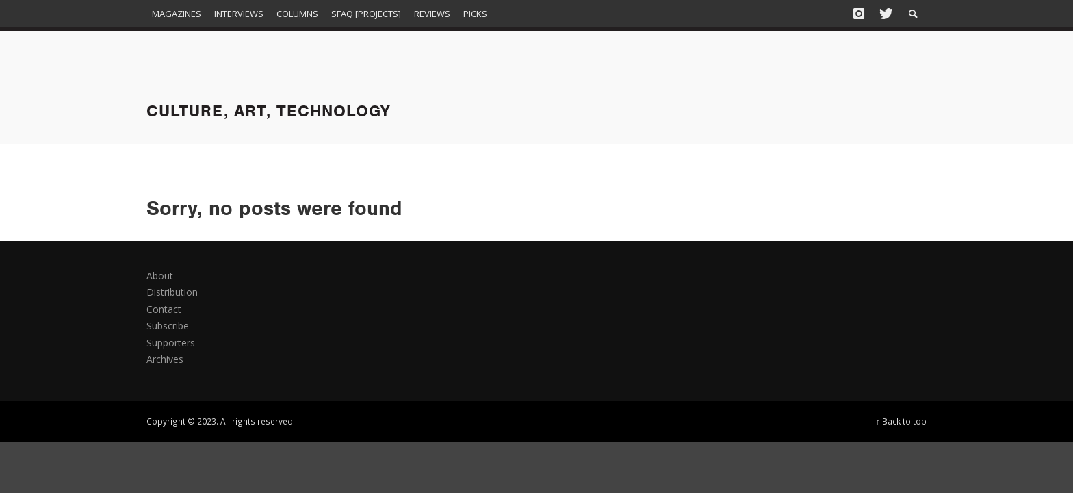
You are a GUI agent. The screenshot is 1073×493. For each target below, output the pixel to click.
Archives (164, 359)
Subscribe (167, 325)
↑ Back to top (901, 421)
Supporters (170, 342)
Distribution (172, 292)
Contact (163, 309)
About (159, 275)
